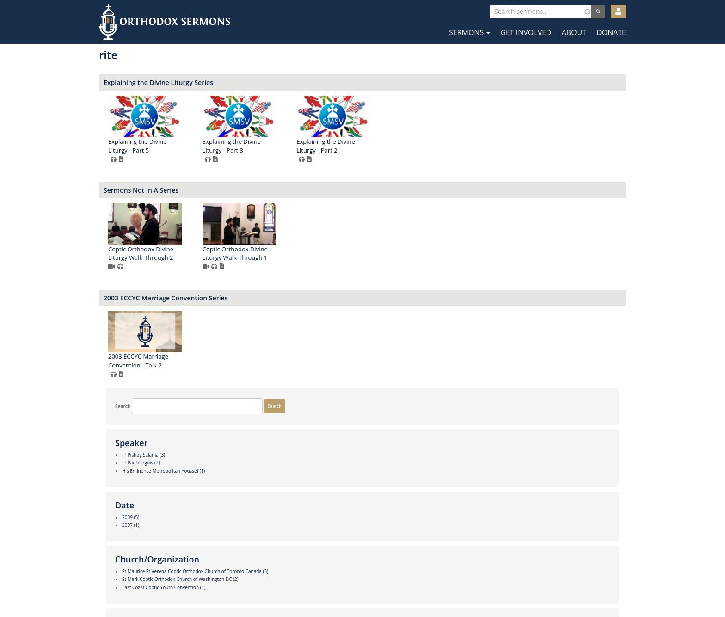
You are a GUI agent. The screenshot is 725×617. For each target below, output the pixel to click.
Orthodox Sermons (164, 22)
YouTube (390, 588)
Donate (611, 32)
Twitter (363, 588)
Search (116, 62)
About (574, 32)
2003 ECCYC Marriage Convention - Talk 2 (274, 360)
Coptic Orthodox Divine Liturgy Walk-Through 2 (276, 253)
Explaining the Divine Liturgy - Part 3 (367, 145)
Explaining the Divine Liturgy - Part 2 (461, 145)
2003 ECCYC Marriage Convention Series (301, 297)
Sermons (469, 32)
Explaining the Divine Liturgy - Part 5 (273, 145)
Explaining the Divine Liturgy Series (294, 82)
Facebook (335, 588)
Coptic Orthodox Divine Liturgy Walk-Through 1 (370, 253)
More (114, 558)
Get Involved (525, 32)
